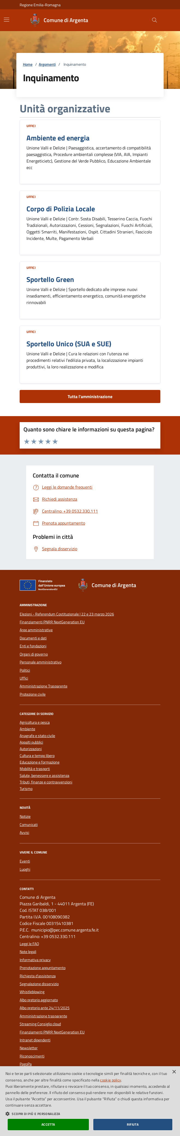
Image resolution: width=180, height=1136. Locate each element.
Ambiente (27, 729)
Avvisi (24, 833)
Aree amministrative (36, 630)
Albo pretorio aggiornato (39, 1000)
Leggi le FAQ (29, 944)
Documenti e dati (33, 638)
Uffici (30, 125)
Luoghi (25, 869)
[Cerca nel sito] (154, 20)
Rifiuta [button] (133, 1124)
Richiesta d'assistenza (38, 976)
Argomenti (47, 64)
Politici (25, 670)
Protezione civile (33, 694)
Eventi (25, 861)
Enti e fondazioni (33, 646)
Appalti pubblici (31, 742)
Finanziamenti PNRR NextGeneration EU (52, 622)
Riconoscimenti (32, 1056)
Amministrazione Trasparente (43, 686)
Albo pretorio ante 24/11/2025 (45, 1008)
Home (27, 64)
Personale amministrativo (40, 662)
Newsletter (29, 1048)
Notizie (25, 816)
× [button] (174, 1072)
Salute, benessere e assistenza (44, 776)
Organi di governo (34, 654)
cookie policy (110, 1080)
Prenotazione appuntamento (42, 968)
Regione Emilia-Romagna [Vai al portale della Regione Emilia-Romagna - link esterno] (40, 5)
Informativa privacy (35, 960)
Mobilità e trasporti (35, 769)
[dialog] (90, 1101)
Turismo (26, 789)
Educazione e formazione (39, 762)
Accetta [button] (48, 1124)
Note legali (28, 952)
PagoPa (26, 1064)
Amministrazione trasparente (43, 1016)
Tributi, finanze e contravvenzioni (46, 782)
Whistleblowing (32, 992)
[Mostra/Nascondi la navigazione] (6, 19)
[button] (90, 1113)
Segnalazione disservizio (39, 984)
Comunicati (29, 825)
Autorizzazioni (31, 749)
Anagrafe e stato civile (37, 736)
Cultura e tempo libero (37, 756)
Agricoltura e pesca (35, 722)
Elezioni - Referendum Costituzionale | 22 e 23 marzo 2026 (67, 614)
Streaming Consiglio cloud (40, 1024)
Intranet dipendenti (35, 1040)
